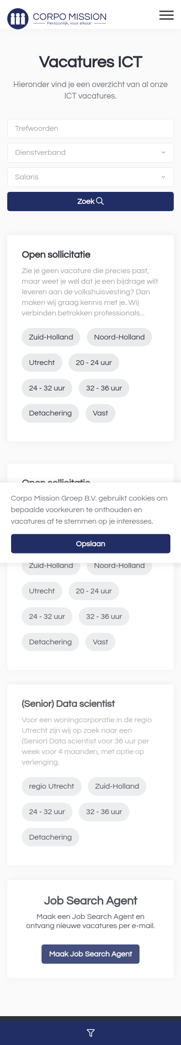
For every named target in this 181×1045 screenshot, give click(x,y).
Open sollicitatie (56, 255)
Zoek (90, 201)
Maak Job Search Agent (90, 968)
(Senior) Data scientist (68, 719)
